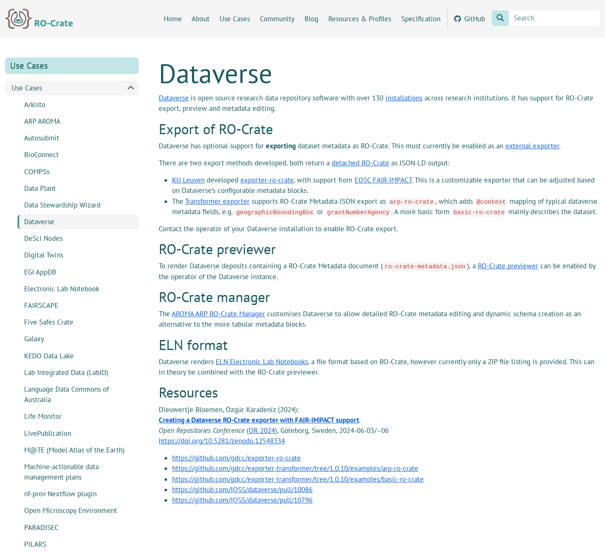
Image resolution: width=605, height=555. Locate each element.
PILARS (35, 544)
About (201, 18)
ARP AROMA (42, 121)
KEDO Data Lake (49, 355)
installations (403, 97)
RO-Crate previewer (508, 265)
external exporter (532, 145)
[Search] (554, 18)
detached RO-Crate (360, 163)
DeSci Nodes (43, 238)
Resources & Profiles (359, 18)
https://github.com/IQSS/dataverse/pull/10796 (242, 500)
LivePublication (47, 433)
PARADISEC (41, 527)
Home (173, 18)
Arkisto (34, 104)
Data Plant (40, 188)
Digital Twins (43, 255)
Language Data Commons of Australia (66, 394)
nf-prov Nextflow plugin (60, 493)
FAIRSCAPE (41, 305)
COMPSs (37, 171)
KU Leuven (188, 180)
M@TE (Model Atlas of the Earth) (74, 450)
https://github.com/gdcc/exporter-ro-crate (236, 457)
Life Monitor (43, 416)
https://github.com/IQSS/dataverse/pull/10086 (242, 489)
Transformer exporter (217, 201)
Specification (420, 18)
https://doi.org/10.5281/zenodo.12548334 (222, 440)
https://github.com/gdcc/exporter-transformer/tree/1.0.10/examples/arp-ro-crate (295, 468)
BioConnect (41, 154)
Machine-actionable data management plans (61, 472)
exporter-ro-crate (267, 180)
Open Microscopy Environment (70, 510)
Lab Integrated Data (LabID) (66, 372)
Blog (311, 18)
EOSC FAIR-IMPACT (383, 180)
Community (277, 18)
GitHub (469, 18)
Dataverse (39, 221)
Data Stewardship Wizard (62, 205)
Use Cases (235, 18)
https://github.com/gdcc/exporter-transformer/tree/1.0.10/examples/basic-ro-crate (298, 479)
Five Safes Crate (48, 322)
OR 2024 (262, 430)
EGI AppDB (40, 272)
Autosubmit (41, 137)
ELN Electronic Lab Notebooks (262, 361)
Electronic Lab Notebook (61, 288)
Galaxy (34, 338)
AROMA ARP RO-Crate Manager (218, 313)
